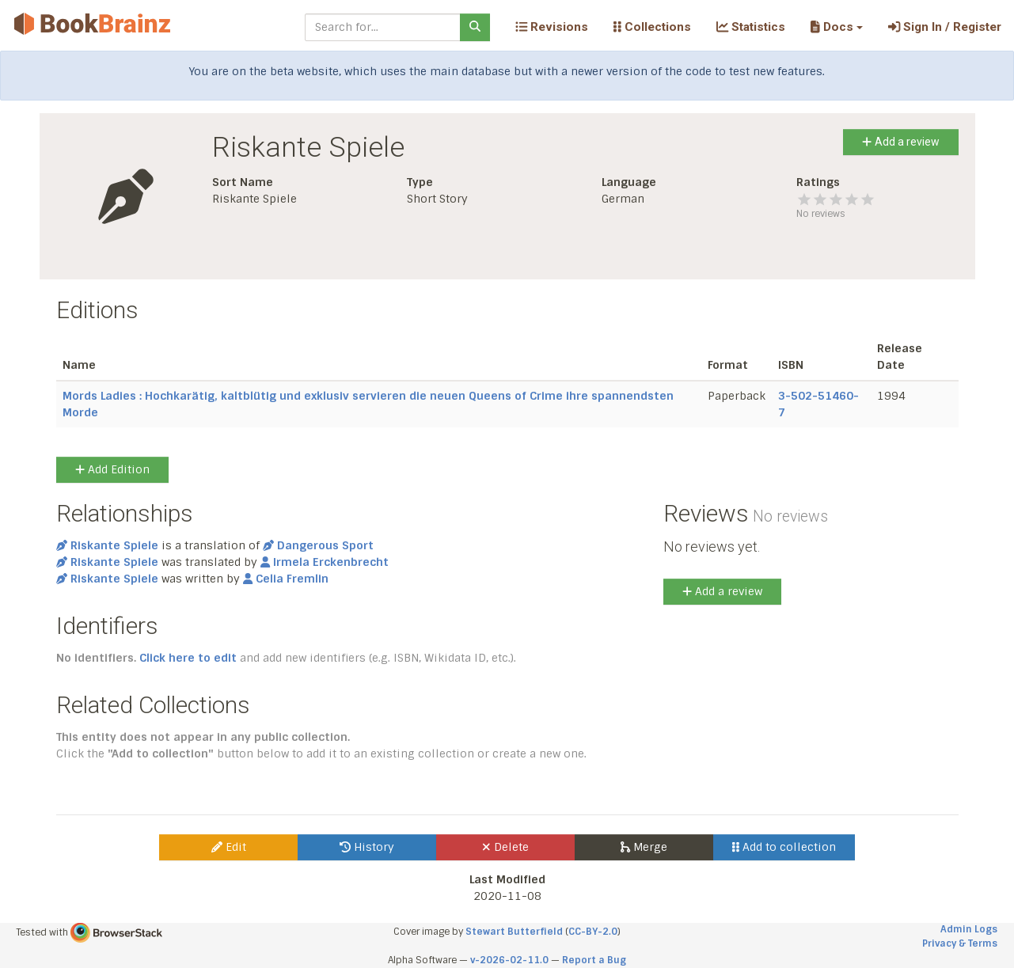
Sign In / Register (944, 27)
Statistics (750, 27)
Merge (644, 847)
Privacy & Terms (959, 943)
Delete (505, 847)
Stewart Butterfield (514, 931)
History (367, 847)
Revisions (551, 27)
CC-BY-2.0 (592, 931)
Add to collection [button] (784, 847)
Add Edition (112, 469)
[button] (836, 27)
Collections (652, 27)
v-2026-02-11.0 (509, 960)
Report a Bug (594, 960)
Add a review (900, 141)
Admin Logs (968, 929)
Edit (228, 847)
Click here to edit (188, 658)
